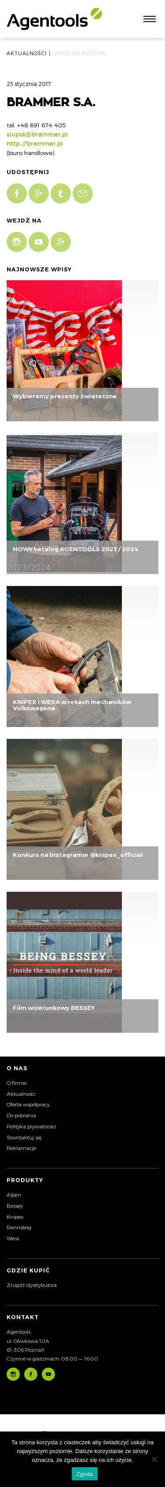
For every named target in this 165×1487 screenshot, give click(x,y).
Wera (13, 1238)
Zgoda (84, 1474)
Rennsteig (19, 1227)
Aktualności (21, 1093)
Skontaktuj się (24, 1137)
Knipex (15, 1216)
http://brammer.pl (35, 144)
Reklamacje (21, 1148)
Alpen (14, 1194)
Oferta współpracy (28, 1104)
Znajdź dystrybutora (32, 1285)
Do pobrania (21, 1115)
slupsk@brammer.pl (37, 134)
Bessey (15, 1205)
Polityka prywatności (31, 1126)
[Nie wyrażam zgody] (154, 1459)
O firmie (16, 1082)
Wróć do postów (80, 53)
